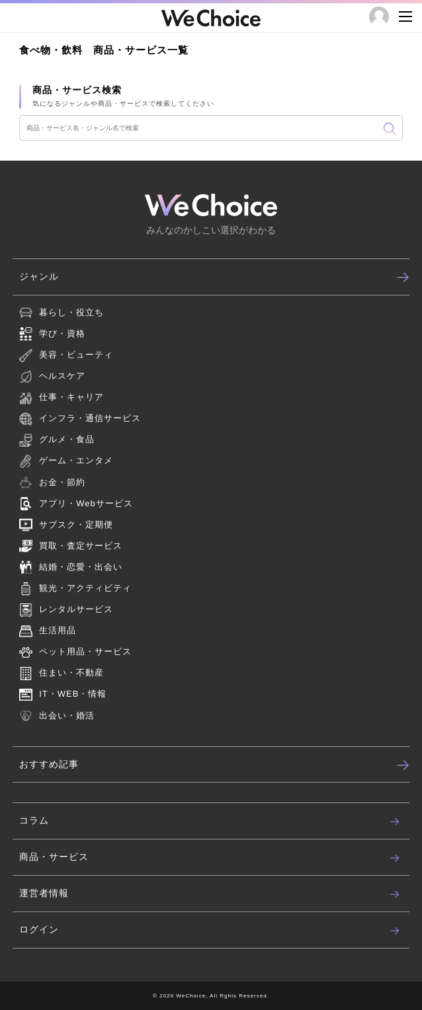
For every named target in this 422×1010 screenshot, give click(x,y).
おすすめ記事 (214, 764)
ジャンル (214, 277)
